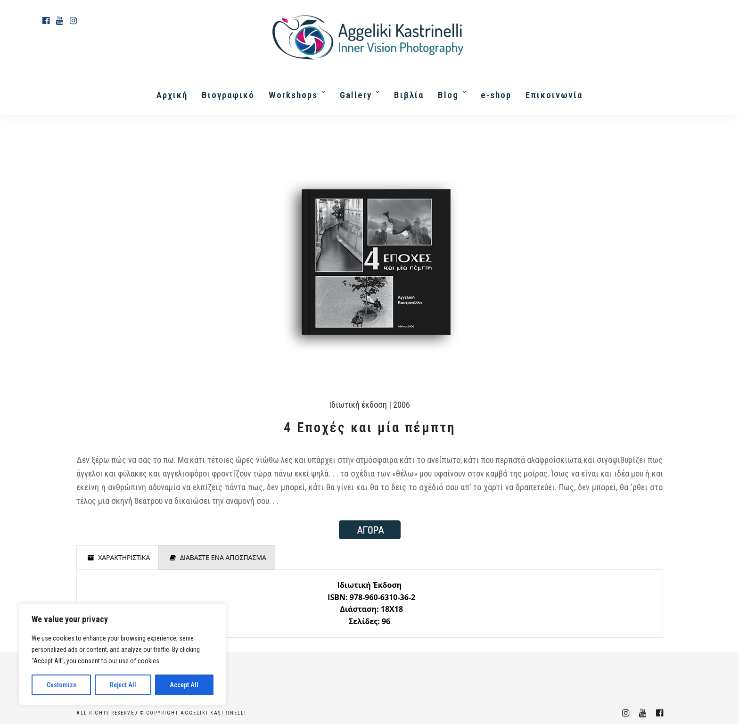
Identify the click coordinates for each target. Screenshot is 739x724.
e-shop (496, 95)
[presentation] (117, 557)
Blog (448, 95)
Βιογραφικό (228, 95)
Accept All (184, 685)
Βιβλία (409, 95)
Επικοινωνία (554, 95)
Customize (61, 685)
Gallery (356, 95)
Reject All (123, 685)
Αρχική (172, 95)
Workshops (293, 95)
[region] (122, 654)
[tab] (117, 557)
